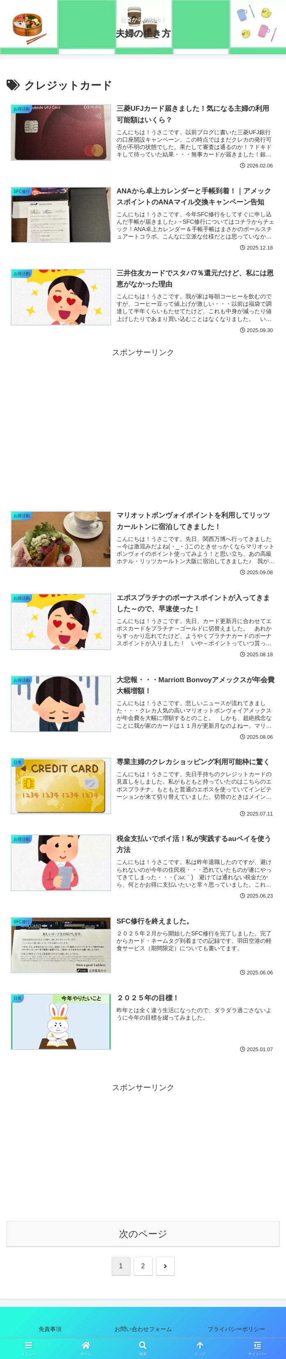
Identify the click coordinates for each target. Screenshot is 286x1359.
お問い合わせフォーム (143, 1332)
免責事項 (50, 1332)
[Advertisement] (143, 418)
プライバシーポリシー (242, 1332)
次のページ (143, 1237)
